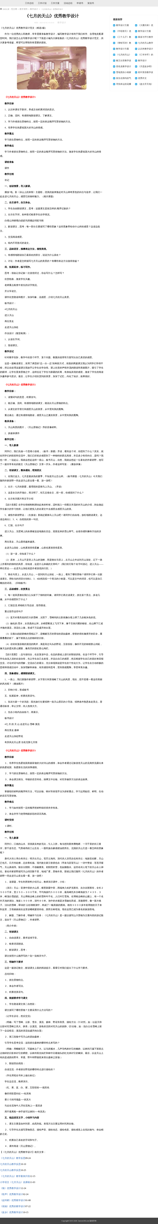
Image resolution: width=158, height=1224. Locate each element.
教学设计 (34, 9)
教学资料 (24, 9)
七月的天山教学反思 (10, 1164)
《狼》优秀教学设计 (10, 1188)
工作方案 (55, 3)
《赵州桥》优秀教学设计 (12, 1200)
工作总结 (29, 3)
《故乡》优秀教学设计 (11, 1212)
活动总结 (68, 3)
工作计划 (42, 3)
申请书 (80, 3)
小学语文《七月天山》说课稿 (15, 1182)
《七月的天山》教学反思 (12, 1158)
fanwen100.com (83, 1221)
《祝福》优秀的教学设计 (12, 1206)
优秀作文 (142, 78)
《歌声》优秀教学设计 (11, 1194)
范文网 (14, 9)
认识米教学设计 (145, 49)
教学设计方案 (122, 25)
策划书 (90, 3)
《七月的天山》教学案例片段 (15, 1176)
